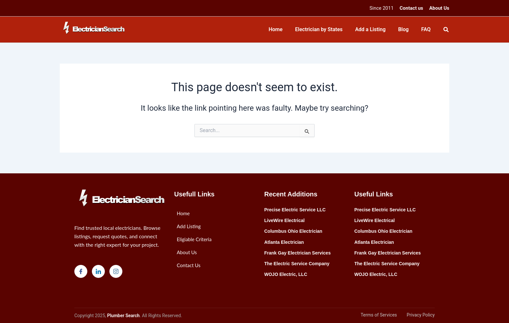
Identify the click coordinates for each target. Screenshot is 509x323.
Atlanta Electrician (284, 242)
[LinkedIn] (98, 271)
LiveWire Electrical (284, 220)
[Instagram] (115, 271)
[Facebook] (80, 271)
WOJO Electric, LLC (285, 274)
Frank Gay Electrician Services (297, 252)
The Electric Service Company (296, 263)
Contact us (411, 8)
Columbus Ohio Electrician (293, 231)
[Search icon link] (446, 30)
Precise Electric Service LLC (295, 209)
